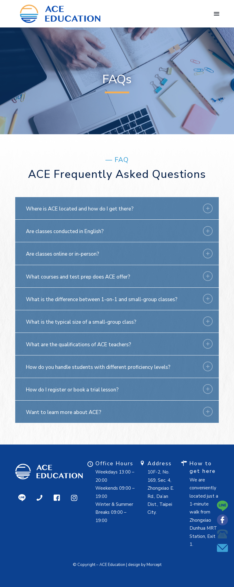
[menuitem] (216, 13)
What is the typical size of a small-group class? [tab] (119, 321)
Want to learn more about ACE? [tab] (119, 411)
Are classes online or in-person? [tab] (119, 253)
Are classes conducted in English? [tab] (119, 231)
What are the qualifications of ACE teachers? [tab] (119, 344)
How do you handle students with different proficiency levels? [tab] (119, 366)
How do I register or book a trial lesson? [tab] (119, 389)
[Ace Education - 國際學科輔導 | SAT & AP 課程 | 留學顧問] (60, 13)
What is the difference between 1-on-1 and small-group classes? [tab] (119, 299)
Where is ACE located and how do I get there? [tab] (119, 208)
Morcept (154, 564)
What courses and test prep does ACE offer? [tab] (119, 276)
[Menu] (216, 13)
